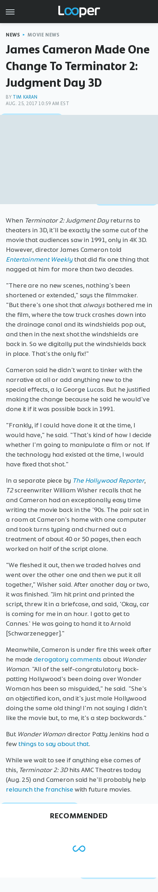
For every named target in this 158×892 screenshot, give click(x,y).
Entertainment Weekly (39, 259)
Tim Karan (25, 97)
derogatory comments (67, 659)
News (13, 35)
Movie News (43, 35)
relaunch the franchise (39, 789)
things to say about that (53, 744)
